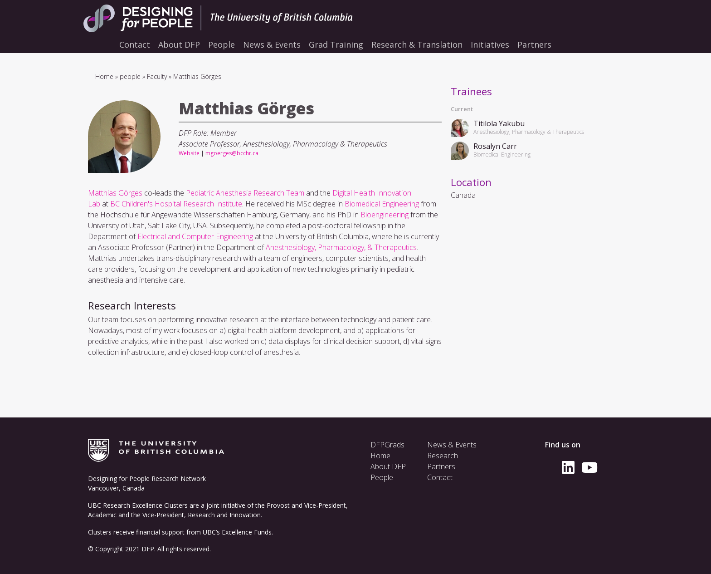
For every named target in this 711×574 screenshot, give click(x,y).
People (381, 477)
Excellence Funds (247, 532)
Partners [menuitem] (534, 44)
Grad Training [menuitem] (336, 44)
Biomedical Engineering (382, 204)
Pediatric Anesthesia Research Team (245, 193)
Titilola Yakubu (499, 123)
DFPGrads (387, 445)
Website (189, 153)
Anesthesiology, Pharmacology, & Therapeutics (341, 247)
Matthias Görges (115, 193)
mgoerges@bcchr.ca (231, 153)
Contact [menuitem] (134, 44)
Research (442, 456)
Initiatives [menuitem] (490, 44)
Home (104, 76)
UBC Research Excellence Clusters (138, 505)
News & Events (452, 445)
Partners (441, 466)
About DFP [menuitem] (179, 44)
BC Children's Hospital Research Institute (176, 204)
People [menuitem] (221, 44)
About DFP (388, 466)
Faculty (157, 76)
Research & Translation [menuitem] (417, 44)
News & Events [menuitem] (272, 44)
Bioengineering (384, 215)
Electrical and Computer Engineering (195, 236)
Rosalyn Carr (495, 146)
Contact (440, 477)
